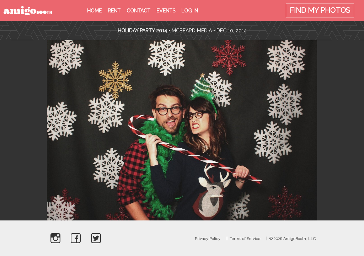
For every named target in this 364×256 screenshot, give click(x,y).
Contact (138, 11)
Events (165, 11)
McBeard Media (192, 30)
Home (94, 11)
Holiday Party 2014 (142, 30)
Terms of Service (245, 238)
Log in (189, 11)
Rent (114, 11)
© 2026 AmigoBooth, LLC (292, 238)
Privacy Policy (207, 238)
